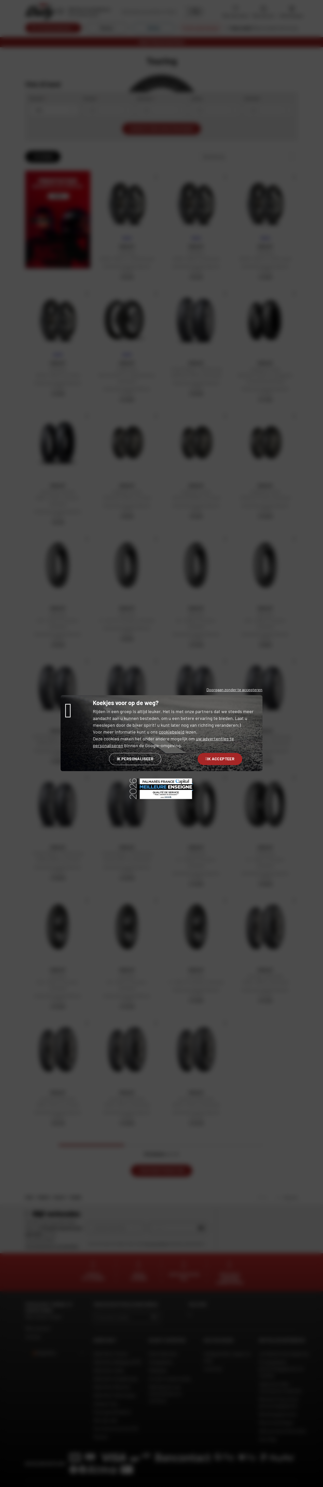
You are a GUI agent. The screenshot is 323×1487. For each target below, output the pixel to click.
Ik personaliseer (135, 758)
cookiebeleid (171, 732)
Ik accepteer (219, 758)
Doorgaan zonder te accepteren (234, 689)
